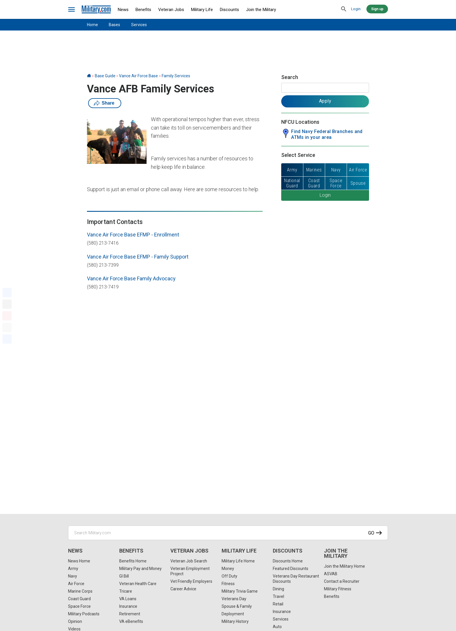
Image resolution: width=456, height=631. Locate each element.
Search (289, 77)
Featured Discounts (290, 568)
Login (356, 9)
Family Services (176, 76)
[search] (344, 9)
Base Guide (105, 76)
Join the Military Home (344, 566)
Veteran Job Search (188, 561)
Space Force (79, 606)
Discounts (229, 9)
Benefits (143, 9)
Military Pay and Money (140, 568)
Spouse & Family (237, 606)
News (123, 9)
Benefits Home (133, 561)
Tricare (125, 591)
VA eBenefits (131, 621)
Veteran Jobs (171, 9)
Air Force (76, 583)
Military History (235, 621)
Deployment (233, 614)
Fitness (228, 583)
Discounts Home (288, 561)
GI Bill (124, 576)
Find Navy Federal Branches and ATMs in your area (327, 134)
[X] (7, 304)
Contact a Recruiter (341, 581)
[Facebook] (7, 292)
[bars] (71, 9)
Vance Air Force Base (138, 76)
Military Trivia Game (240, 591)
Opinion (75, 621)
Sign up (377, 9)
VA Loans (127, 598)
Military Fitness (337, 589)
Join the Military (261, 9)
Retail (278, 604)
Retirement (129, 614)
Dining (278, 589)
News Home (79, 561)
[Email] (7, 327)
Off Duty (229, 576)
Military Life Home (238, 561)
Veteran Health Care (137, 583)
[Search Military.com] (228, 533)
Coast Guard (79, 598)
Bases (114, 24)
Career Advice (183, 589)
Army (73, 568)
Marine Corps (80, 591)
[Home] (89, 76)
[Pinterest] (7, 316)
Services (139, 24)
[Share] (7, 339)
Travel (278, 596)
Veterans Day (234, 598)
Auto (277, 626)
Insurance (128, 606)
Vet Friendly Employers (191, 581)
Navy (72, 576)
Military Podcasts (83, 614)
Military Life (202, 9)
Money (228, 568)
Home (92, 24)
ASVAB (330, 573)
